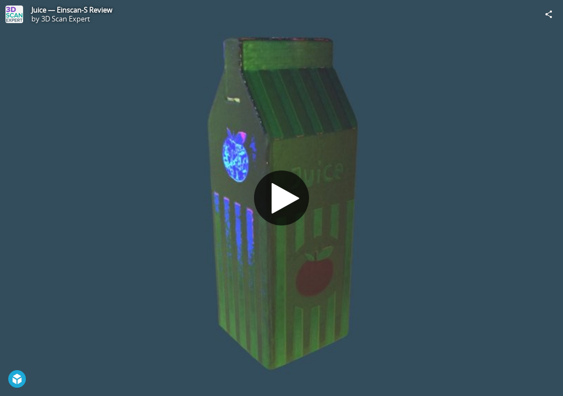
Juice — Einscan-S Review (71, 10)
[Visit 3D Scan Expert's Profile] (14, 14)
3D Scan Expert (65, 19)
